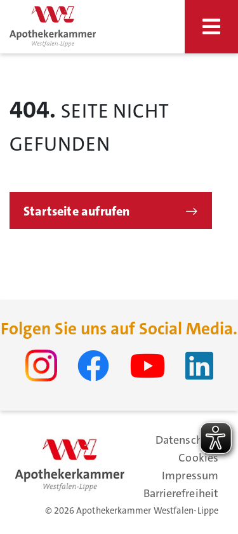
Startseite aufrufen (76, 211)
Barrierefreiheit (180, 493)
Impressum (190, 475)
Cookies (198, 457)
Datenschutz (186, 440)
